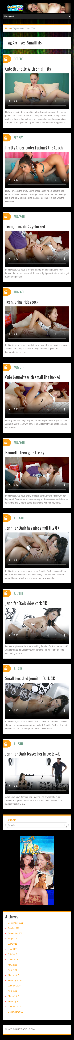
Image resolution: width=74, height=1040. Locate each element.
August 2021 (14, 938)
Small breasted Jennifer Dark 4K (30, 678)
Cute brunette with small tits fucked (32, 377)
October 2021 (14, 928)
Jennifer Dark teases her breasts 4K (32, 753)
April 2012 (12, 991)
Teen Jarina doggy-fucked (25, 226)
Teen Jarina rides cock (21, 302)
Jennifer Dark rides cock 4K (26, 603)
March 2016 (13, 975)
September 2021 (15, 933)
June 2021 (13, 949)
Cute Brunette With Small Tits (28, 69)
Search (12, 819)
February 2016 (15, 980)
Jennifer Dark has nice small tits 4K (32, 528)
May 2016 (12, 965)
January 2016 (14, 986)
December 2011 (15, 1012)
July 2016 (12, 954)
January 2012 (14, 1006)
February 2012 (15, 1001)
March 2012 (13, 996)
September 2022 (15, 923)
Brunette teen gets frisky (24, 452)
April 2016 (12, 970)
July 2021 (12, 944)
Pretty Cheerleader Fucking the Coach (34, 147)
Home (8, 28)
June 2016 (13, 959)
